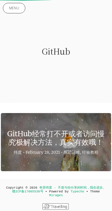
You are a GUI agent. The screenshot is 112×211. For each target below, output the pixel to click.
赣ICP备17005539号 (27, 191)
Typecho (77, 191)
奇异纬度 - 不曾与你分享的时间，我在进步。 (72, 187)
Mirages (56, 195)
